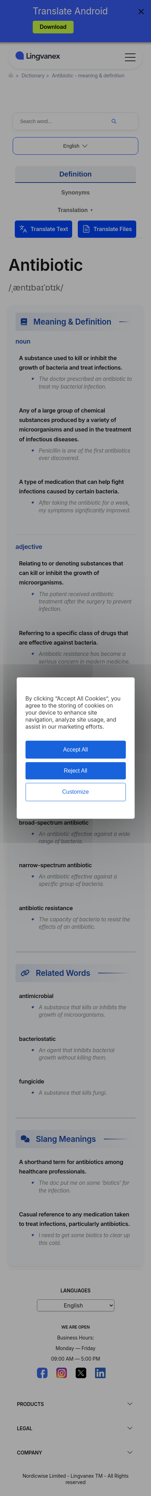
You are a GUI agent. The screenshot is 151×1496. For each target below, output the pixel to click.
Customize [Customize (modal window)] (75, 792)
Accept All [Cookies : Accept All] (75, 750)
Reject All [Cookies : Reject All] (75, 771)
